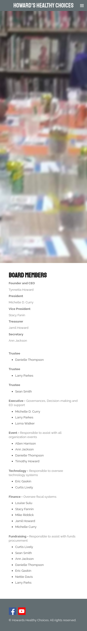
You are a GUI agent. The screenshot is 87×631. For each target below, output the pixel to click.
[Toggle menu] (82, 5)
